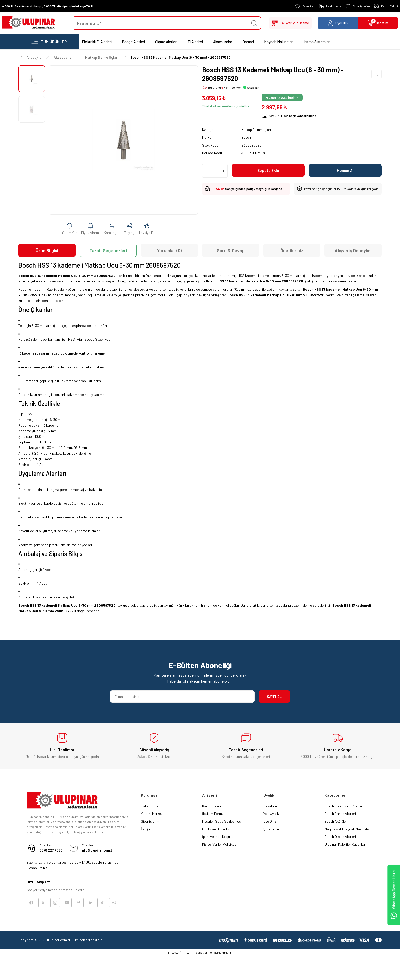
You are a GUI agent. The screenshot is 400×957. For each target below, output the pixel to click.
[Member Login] (338, 23)
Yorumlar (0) (169, 250)
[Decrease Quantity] (206, 170)
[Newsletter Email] (182, 696)
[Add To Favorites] (376, 74)
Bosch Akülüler (335, 821)
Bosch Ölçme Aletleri (340, 836)
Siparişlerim (150, 821)
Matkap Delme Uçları (257, 129)
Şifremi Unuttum (275, 829)
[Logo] (28, 23)
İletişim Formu (213, 813)
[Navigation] (48, 41)
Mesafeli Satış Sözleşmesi (222, 821)
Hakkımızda (150, 806)
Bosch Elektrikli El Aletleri (343, 806)
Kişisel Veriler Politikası (219, 844)
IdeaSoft (174, 953)
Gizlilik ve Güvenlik (215, 829)
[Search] (165, 23)
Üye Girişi (270, 821)
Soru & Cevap (231, 250)
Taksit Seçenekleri (108, 250)
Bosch (246, 137)
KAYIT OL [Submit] (274, 696)
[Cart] (378, 23)
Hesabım (270, 806)
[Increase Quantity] (223, 170)
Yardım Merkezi (152, 813)
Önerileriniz (291, 250)
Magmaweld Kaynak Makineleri (347, 829)
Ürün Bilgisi (47, 250)
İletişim (146, 829)
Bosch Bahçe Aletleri (340, 813)
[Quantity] (215, 170)
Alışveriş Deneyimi (353, 250)
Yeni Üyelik (271, 813)
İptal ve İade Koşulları (218, 836)
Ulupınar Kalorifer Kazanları (345, 844)
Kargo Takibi (212, 806)
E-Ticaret (189, 953)
